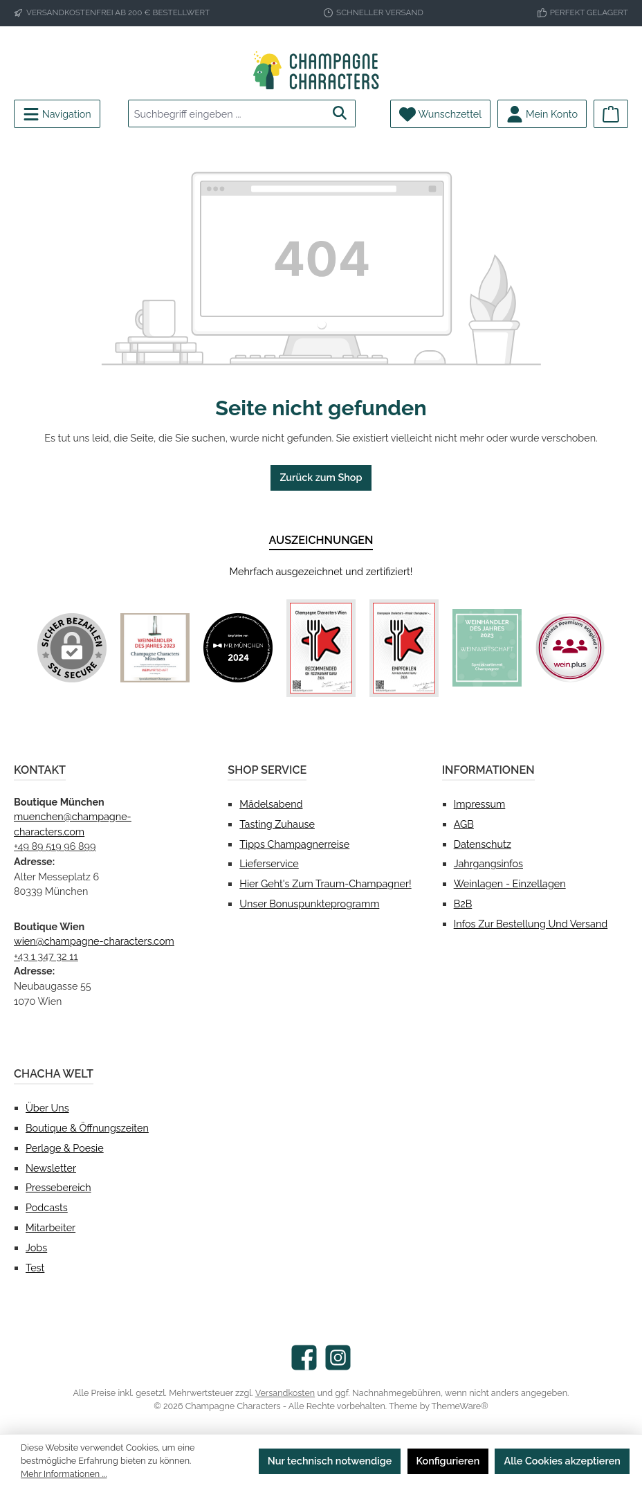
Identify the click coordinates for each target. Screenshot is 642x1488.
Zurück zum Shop (320, 477)
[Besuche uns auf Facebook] (304, 1357)
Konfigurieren (448, 1461)
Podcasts (47, 1207)
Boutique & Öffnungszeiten (87, 1128)
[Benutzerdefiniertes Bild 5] (487, 648)
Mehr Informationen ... (64, 1474)
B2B (463, 903)
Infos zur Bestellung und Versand (531, 923)
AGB (464, 824)
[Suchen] (340, 113)
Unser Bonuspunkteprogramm (309, 903)
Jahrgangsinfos (488, 863)
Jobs (36, 1247)
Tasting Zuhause (277, 824)
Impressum (480, 804)
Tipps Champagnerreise (294, 844)
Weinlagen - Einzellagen (510, 883)
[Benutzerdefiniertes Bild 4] (404, 648)
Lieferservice (268, 863)
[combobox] (226, 113)
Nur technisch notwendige (330, 1461)
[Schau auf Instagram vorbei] (338, 1357)
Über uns (47, 1108)
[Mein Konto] (542, 114)
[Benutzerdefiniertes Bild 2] (238, 647)
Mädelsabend (270, 804)
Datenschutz (482, 844)
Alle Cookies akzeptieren (562, 1461)
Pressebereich (58, 1187)
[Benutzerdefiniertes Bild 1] (155, 647)
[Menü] (57, 114)
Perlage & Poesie (65, 1148)
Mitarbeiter (50, 1227)
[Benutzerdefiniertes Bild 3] (321, 648)
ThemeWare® (460, 1406)
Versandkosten (285, 1393)
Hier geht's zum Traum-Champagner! (325, 883)
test (35, 1267)
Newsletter (51, 1168)
